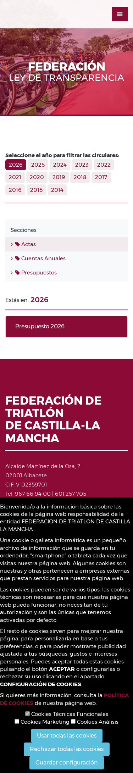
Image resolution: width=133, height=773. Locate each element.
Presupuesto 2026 (40, 326)
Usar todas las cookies (66, 735)
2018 (80, 177)
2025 (38, 164)
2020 (37, 177)
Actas (25, 244)
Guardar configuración (66, 762)
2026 (16, 164)
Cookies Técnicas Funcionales (66, 714)
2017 (101, 177)
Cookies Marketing (42, 721)
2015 (36, 190)
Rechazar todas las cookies (67, 749)
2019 (58, 177)
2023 (82, 164)
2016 (15, 190)
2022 (104, 164)
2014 (57, 190)
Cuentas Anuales (40, 258)
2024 (60, 164)
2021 (15, 177)
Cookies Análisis (94, 721)
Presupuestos (36, 272)
